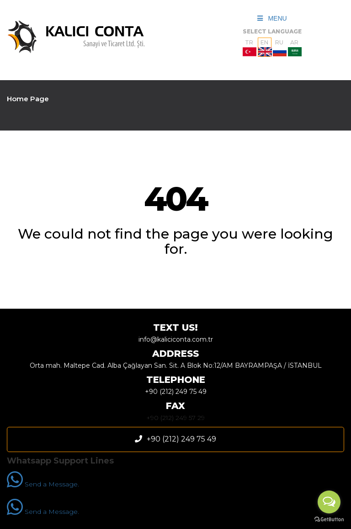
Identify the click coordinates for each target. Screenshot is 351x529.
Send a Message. (43, 484)
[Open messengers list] (329, 502)
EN (264, 47)
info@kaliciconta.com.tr (175, 339)
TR (249, 47)
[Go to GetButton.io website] (329, 520)
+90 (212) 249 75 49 (176, 391)
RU (280, 47)
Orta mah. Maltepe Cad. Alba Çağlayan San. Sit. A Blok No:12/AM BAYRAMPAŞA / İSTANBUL (176, 365)
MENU (272, 18)
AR (295, 47)
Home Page (28, 98)
